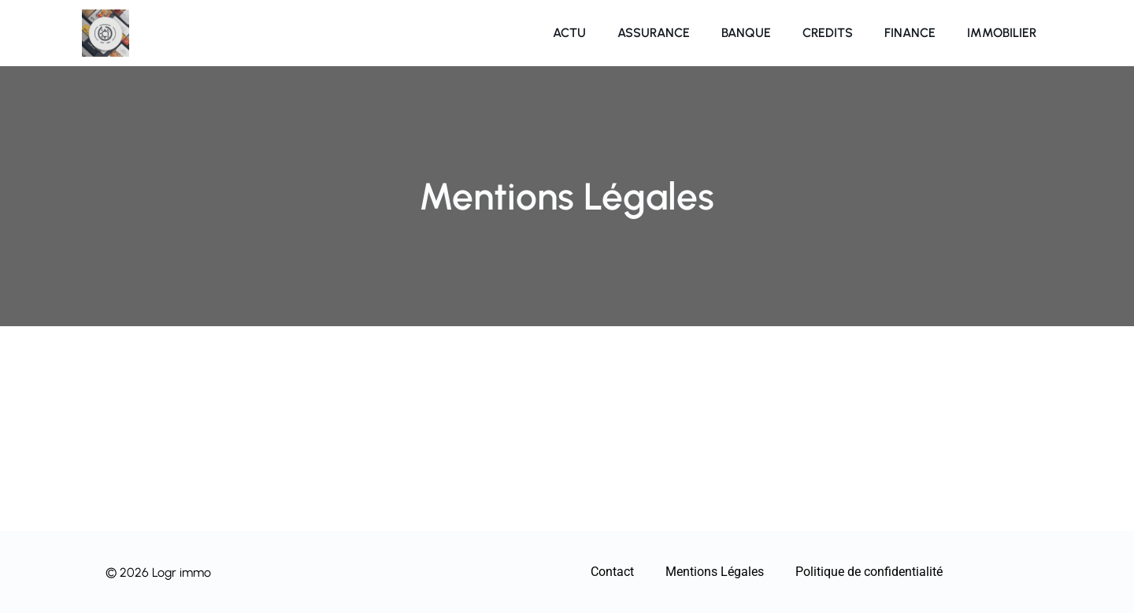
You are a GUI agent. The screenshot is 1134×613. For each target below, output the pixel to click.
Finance (910, 32)
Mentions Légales (714, 571)
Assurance (653, 32)
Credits (827, 32)
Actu (569, 32)
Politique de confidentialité (869, 571)
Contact (612, 571)
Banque (746, 32)
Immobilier (1001, 32)
